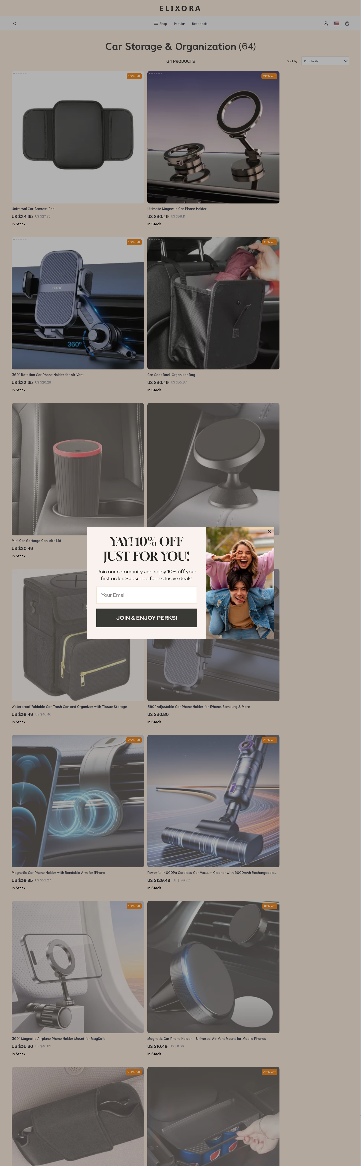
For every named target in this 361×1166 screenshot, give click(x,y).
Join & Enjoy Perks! (146, 617)
